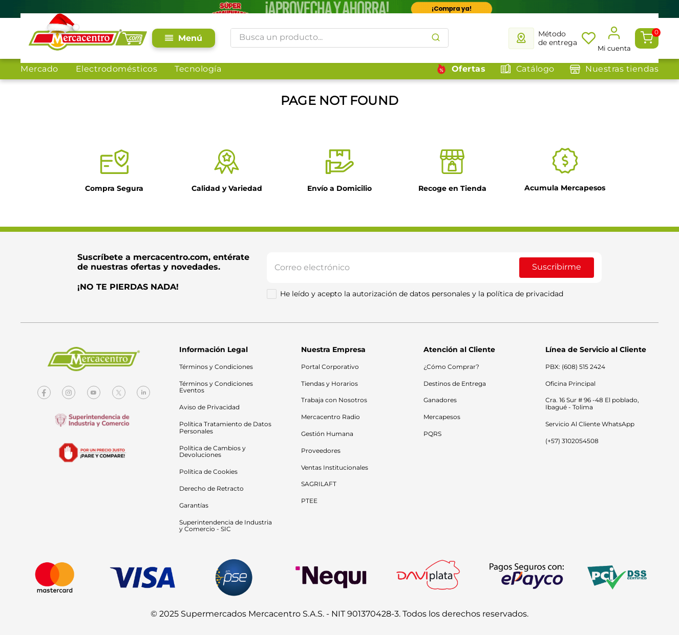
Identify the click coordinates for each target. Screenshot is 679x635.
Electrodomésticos (117, 69)
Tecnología (198, 69)
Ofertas (469, 69)
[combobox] (339, 38)
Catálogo (535, 69)
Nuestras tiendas (622, 69)
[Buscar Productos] (435, 38)
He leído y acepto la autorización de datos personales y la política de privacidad (421, 294)
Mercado (39, 69)
